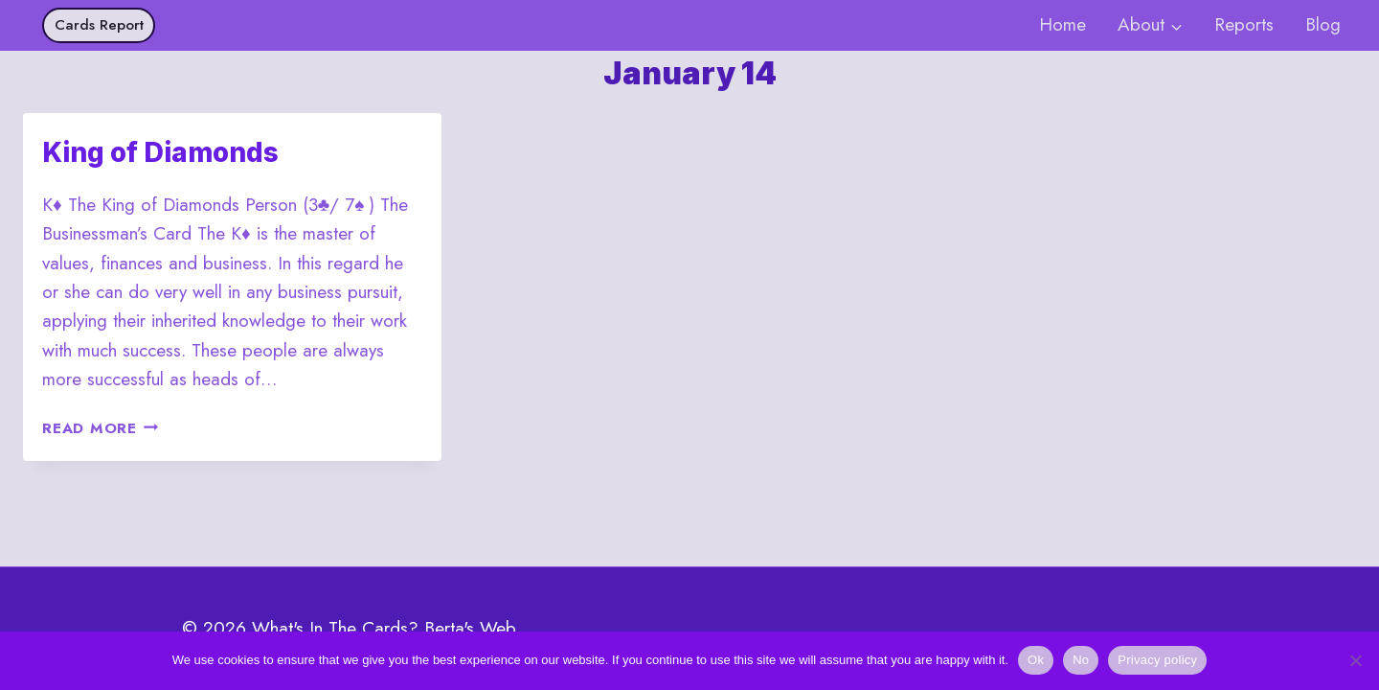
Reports (1244, 24)
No (1081, 660)
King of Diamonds (160, 152)
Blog (1323, 24)
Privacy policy (1157, 660)
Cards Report (99, 24)
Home (1062, 24)
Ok (1036, 660)
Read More (100, 428)
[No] (1355, 660)
